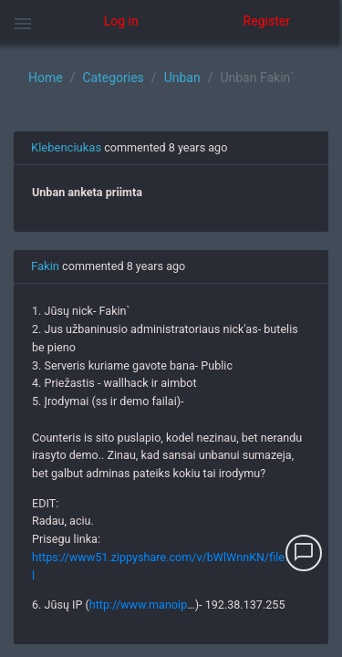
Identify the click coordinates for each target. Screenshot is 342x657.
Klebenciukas (66, 147)
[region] (171, 349)
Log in (121, 21)
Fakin (45, 266)
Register (267, 21)
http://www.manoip (138, 604)
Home (45, 77)
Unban (182, 77)
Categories (112, 77)
